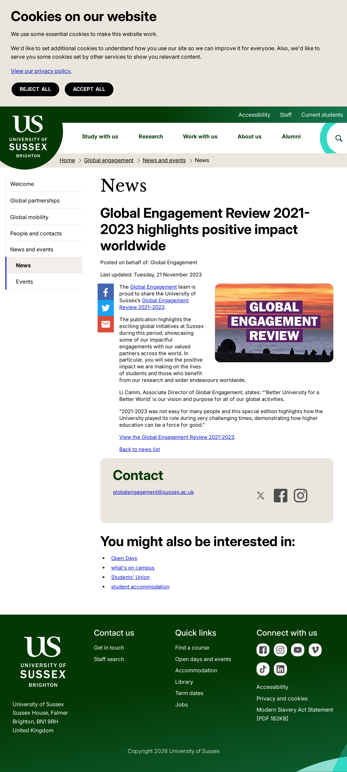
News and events (31, 249)
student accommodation (140, 586)
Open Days (124, 558)
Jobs (181, 704)
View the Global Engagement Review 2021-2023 (176, 437)
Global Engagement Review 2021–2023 (154, 303)
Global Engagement (153, 287)
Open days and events (203, 659)
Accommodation (196, 670)
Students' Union (130, 577)
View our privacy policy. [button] (41, 70)
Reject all (35, 89)
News (23, 265)
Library (184, 681)
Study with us (100, 136)
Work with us (200, 136)
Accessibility (254, 114)
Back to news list (139, 449)
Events (24, 281)
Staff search (109, 659)
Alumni (291, 136)
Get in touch (109, 647)
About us (250, 136)
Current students (322, 114)
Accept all (89, 89)
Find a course (192, 647)
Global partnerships (35, 200)
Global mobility (29, 217)
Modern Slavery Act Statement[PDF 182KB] (295, 714)
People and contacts (36, 233)
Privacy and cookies (282, 698)
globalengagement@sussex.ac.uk (153, 492)
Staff (286, 114)
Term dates (189, 693)
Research (151, 136)
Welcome (22, 183)
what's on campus (133, 567)
